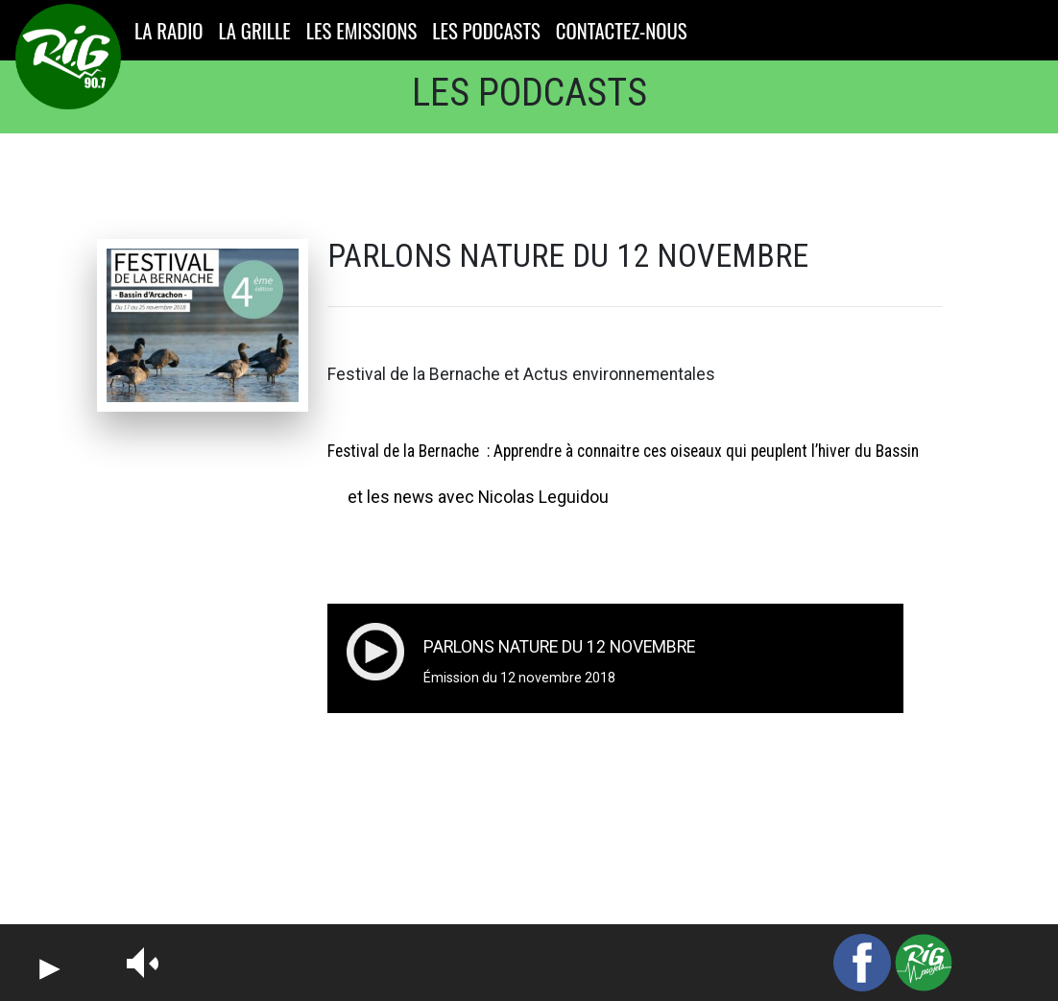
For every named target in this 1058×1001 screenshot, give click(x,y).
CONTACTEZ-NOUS (621, 30)
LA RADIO (172, 30)
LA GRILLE (255, 30)
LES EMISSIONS (361, 30)
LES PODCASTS (486, 30)
